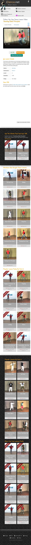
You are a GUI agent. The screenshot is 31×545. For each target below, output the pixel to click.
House (23, 456)
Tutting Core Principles (9, 261)
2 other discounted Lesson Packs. (20, 84)
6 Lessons (7, 466)
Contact (5, 535)
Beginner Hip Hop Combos (10, 477)
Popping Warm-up (10, 394)
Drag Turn (23, 221)
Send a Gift (19, 15)
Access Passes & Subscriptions (6, 14)
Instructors (4, 11)
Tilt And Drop (10, 182)
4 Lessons (19, 273)
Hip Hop (14, 68)
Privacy (25, 535)
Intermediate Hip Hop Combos (23, 346)
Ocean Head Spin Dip (23, 433)
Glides (10, 153)
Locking (10, 324)
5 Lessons (7, 143)
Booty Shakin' (23, 304)
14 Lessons (19, 142)
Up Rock (23, 374)
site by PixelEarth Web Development (15, 540)
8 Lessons (19, 334)
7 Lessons (19, 293)
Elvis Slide (22, 394)
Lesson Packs (6, 8)
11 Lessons (19, 314)
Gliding (23, 182)
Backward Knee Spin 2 (9, 241)
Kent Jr (13, 70)
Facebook (12, 537)
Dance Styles (20, 11)
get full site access (17, 55)
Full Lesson (16, 24)
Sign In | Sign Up (12, 4)
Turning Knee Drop (23, 241)
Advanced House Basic (9, 202)
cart (20, 52)
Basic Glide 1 (11, 413)
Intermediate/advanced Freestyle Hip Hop (9, 346)
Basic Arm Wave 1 (10, 374)
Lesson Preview (7, 24)
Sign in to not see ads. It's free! (23, 122)
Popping (24, 284)
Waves (23, 324)
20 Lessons (19, 445)
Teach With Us (18, 535)
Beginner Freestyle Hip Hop (23, 154)
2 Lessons (5, 334)
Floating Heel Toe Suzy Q (10, 434)
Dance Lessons (21, 8)
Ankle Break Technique (23, 202)
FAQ (11, 535)
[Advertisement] (15, 105)
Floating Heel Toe (23, 413)
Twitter (19, 537)
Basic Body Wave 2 (9, 221)
